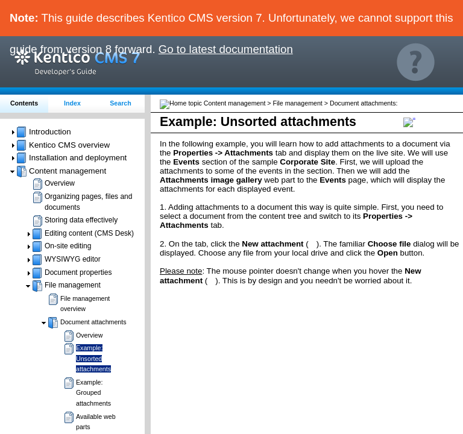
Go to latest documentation (226, 49)
